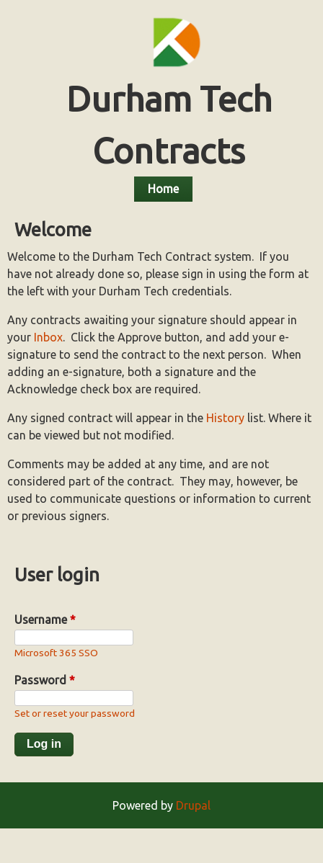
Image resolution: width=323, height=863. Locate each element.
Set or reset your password (74, 713)
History (225, 417)
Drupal (193, 805)
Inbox (48, 337)
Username (45, 619)
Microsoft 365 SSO (56, 652)
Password (44, 680)
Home (163, 188)
